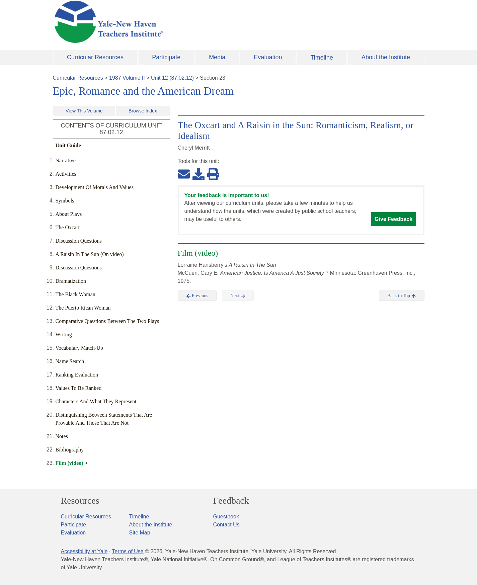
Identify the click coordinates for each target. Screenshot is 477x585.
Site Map (139, 532)
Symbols (65, 200)
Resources (80, 501)
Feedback (231, 501)
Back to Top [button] (401, 296)
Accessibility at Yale (84, 551)
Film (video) (69, 463)
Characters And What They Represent (96, 401)
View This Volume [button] (84, 110)
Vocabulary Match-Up (79, 348)
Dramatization (71, 281)
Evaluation (268, 57)
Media (217, 57)
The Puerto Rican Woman (83, 308)
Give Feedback (393, 219)
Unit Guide (68, 145)
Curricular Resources (95, 57)
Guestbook (226, 516)
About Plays (69, 214)
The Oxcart (68, 227)
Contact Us (226, 524)
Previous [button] (197, 296)
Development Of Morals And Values (95, 187)
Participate (166, 57)
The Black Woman (75, 294)
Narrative (66, 160)
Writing (64, 334)
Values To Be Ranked (79, 388)
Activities (66, 174)
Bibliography (70, 449)
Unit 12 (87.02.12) (172, 78)
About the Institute (386, 57)
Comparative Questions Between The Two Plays (107, 321)
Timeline (321, 57)
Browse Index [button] (143, 110)
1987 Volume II (127, 78)
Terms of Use (127, 551)
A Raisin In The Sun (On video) (90, 254)
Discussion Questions (79, 241)
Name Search (70, 361)
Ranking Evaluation (77, 375)
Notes (62, 436)
